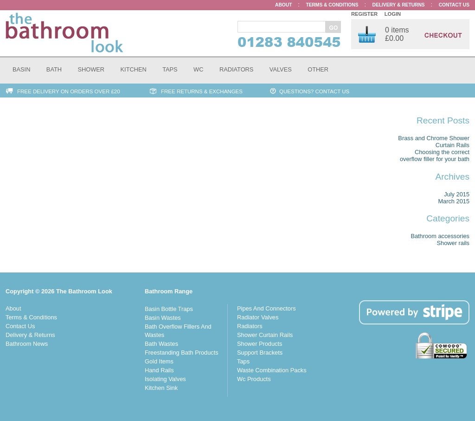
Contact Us (20, 326)
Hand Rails (159, 370)
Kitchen (134, 69)
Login (393, 14)
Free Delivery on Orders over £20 (68, 91)
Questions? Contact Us (314, 91)
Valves (281, 69)
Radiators (236, 69)
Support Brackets (259, 352)
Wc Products (254, 379)
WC (198, 69)
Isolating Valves (165, 379)
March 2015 (453, 201)
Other (318, 69)
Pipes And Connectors (266, 308)
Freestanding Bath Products (181, 352)
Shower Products (259, 343)
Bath (54, 69)
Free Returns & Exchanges (202, 91)
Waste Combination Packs (272, 370)
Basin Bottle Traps (169, 308)
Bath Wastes (161, 343)
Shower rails (453, 243)
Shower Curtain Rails (265, 334)
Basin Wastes (163, 317)
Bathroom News (27, 343)
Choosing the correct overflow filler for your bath (434, 155)
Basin (21, 69)
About (13, 308)
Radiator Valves (257, 317)
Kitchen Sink (161, 387)
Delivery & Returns (30, 334)
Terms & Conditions (31, 317)
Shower (91, 69)
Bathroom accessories (440, 236)
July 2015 (456, 194)
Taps (169, 69)
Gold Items (159, 361)
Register (364, 14)
